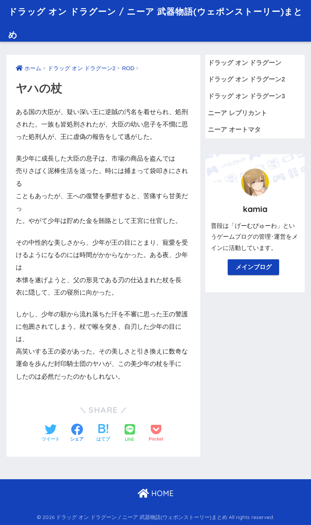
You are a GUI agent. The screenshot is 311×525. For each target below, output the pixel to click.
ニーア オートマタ (234, 129)
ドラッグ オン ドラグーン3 (246, 96)
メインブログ (254, 267)
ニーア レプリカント (237, 113)
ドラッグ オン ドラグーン (244, 62)
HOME (156, 493)
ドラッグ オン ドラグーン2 (246, 79)
